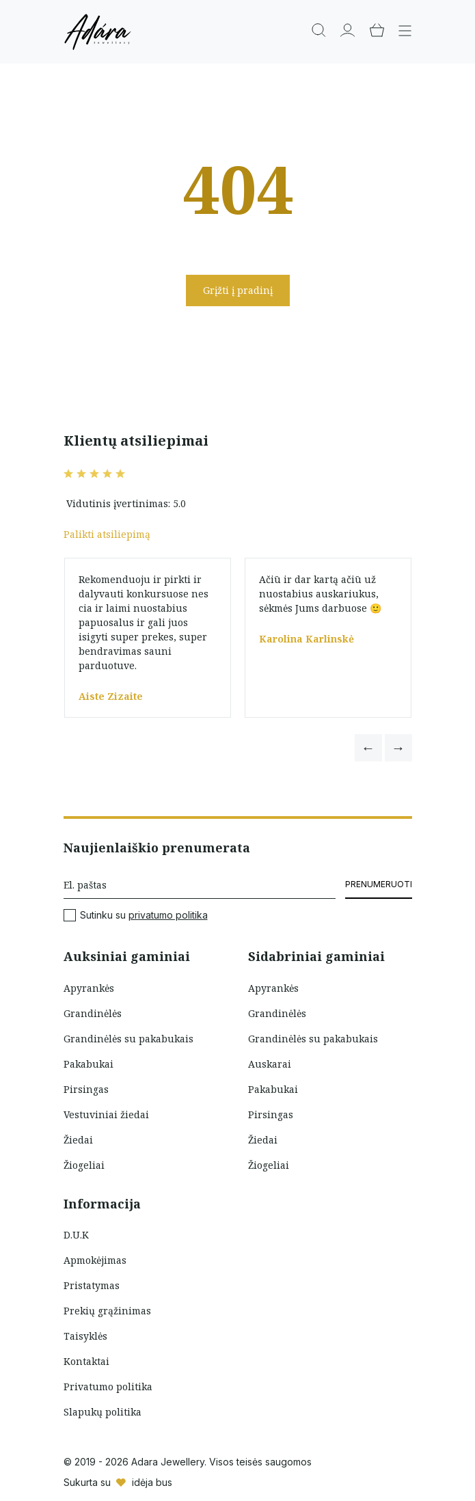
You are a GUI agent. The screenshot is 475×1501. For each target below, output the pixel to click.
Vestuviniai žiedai (106, 1114)
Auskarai (269, 1063)
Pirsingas (86, 1089)
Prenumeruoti (378, 884)
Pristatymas (92, 1285)
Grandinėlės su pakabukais (128, 1038)
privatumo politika (168, 915)
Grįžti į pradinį (238, 290)
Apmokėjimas (95, 1260)
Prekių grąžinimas (107, 1310)
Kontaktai (86, 1361)
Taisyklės (85, 1335)
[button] (368, 747)
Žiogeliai (84, 1165)
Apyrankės (89, 988)
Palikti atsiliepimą (107, 534)
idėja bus (152, 1482)
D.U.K (76, 1234)
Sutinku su (136, 915)
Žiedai (78, 1139)
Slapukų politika (102, 1411)
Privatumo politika (108, 1386)
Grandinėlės (93, 1013)
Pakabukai (88, 1063)
